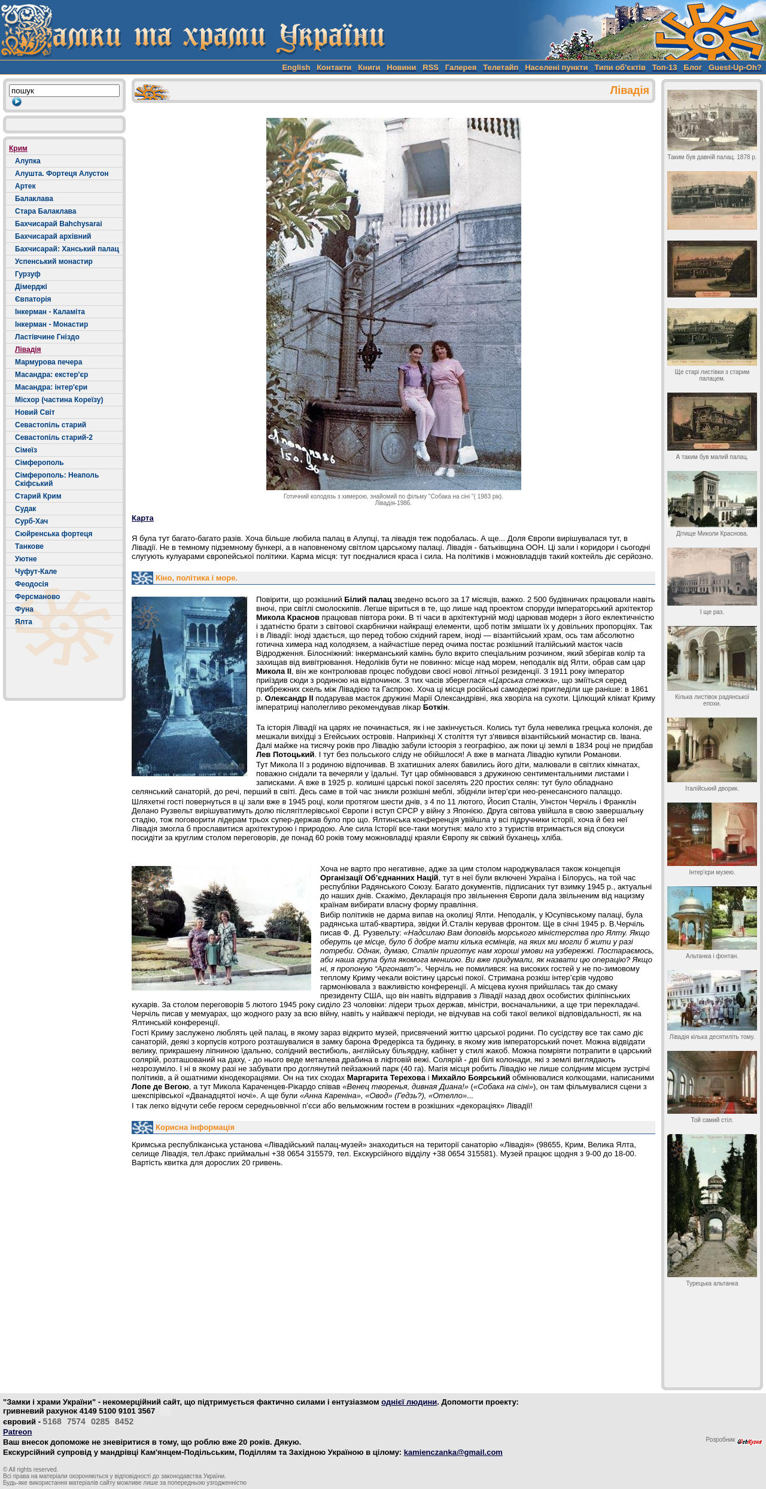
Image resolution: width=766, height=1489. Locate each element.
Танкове (29, 546)
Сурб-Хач (31, 521)
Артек (25, 186)
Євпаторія (33, 299)
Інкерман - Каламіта (50, 312)
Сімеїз (26, 450)
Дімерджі (31, 286)
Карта (143, 517)
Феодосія (31, 584)
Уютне (26, 559)
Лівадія (28, 349)
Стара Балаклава (46, 211)
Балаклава (34, 199)
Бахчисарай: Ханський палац (67, 249)
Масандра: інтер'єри (51, 387)
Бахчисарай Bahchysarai (58, 224)
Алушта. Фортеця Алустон (62, 173)
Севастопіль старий (50, 425)
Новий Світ (35, 412)
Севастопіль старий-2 (54, 437)
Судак (25, 509)
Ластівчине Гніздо (47, 337)
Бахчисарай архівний (53, 236)
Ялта (23, 622)
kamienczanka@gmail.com (453, 1452)
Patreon (17, 1431)
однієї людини (409, 1401)
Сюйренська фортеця (53, 534)
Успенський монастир (54, 261)
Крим (18, 148)
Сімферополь (39, 462)
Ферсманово (37, 596)
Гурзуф (28, 274)
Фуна (24, 609)
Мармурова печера (48, 362)
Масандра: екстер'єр (51, 374)
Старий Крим (38, 496)
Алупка (28, 161)
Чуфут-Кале (36, 571)
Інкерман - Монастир (51, 324)
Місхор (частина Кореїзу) (59, 400)
